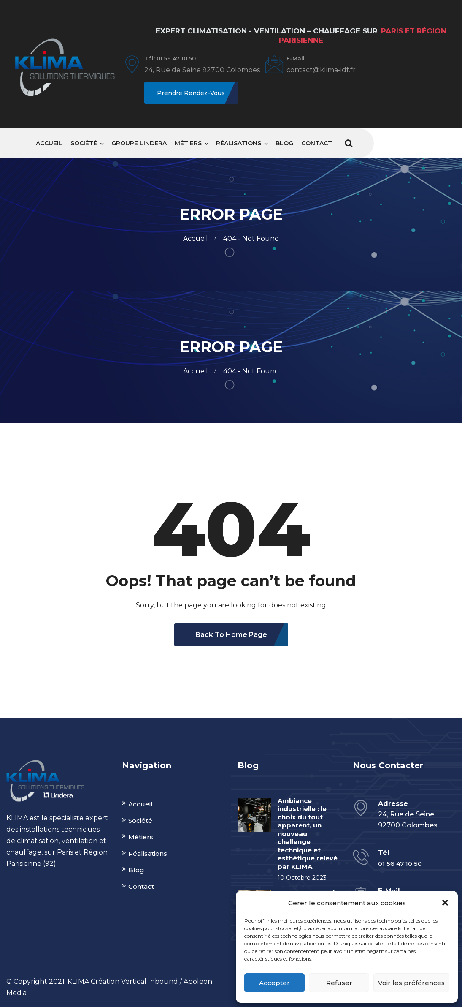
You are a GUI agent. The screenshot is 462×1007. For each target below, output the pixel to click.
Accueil (49, 143)
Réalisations (238, 143)
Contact (316, 143)
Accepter (274, 983)
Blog (284, 143)
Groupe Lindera (139, 143)
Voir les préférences (411, 983)
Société (83, 143)
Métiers (188, 143)
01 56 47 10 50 (400, 864)
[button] (445, 902)
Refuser (339, 983)
